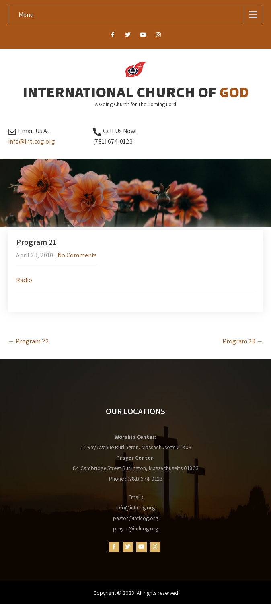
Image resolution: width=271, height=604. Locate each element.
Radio (24, 280)
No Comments (77, 255)
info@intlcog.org (31, 141)
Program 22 (28, 341)
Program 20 (242, 341)
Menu (25, 14)
